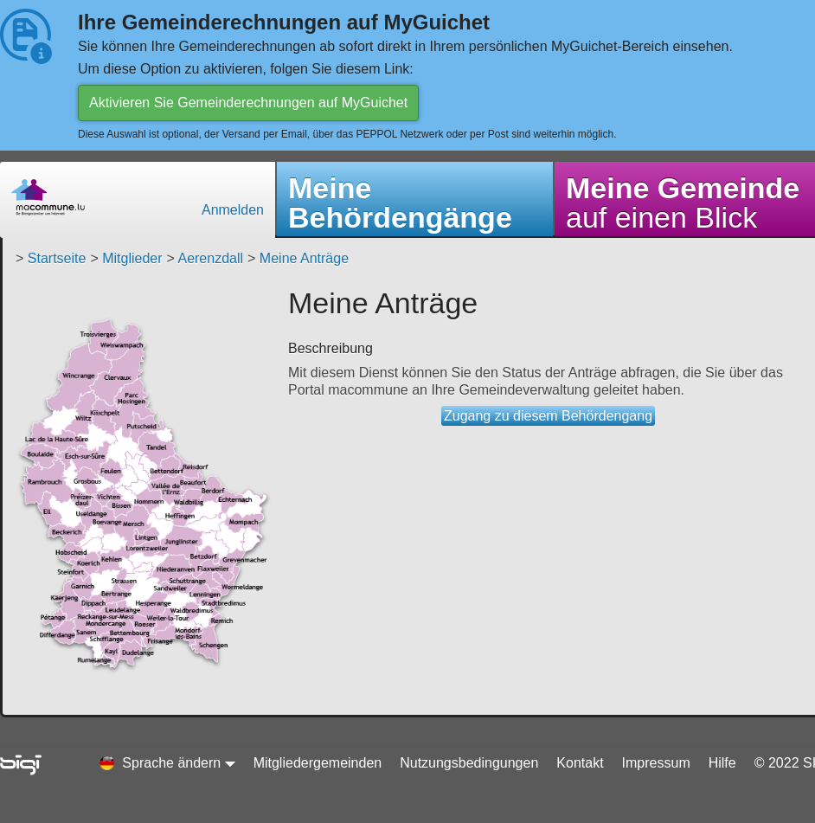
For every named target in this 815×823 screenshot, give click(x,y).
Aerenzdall (210, 258)
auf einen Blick (682, 202)
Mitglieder (132, 258)
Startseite (57, 258)
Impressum (656, 762)
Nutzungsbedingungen (469, 762)
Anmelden (233, 210)
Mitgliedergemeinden (317, 762)
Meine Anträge (304, 258)
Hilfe (722, 762)
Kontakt (579, 762)
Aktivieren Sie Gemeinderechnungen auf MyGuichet (248, 102)
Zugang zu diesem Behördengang (548, 415)
